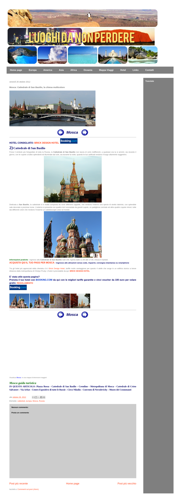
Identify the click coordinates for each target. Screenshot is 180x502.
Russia (42, 401)
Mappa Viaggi (106, 70)
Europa (33, 70)
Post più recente (18, 483)
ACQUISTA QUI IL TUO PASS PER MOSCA (31, 262)
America (47, 70)
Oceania (88, 70)
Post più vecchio (127, 483)
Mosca (19, 377)
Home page (16, 70)
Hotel (123, 70)
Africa (73, 70)
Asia (61, 70)
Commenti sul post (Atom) (28, 489)
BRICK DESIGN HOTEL (46, 143)
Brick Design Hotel (57, 268)
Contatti (149, 70)
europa (29, 401)
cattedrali (21, 401)
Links (136, 70)
